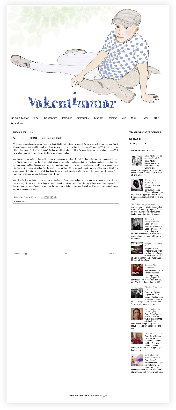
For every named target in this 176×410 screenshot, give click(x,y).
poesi (24, 201)
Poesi (145, 118)
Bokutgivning (50, 118)
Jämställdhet (83, 118)
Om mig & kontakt (19, 118)
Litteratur (112, 118)
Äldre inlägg (113, 254)
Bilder (36, 118)
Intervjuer (67, 118)
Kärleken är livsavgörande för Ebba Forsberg (152, 221)
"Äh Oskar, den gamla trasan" (144, 204)
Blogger (103, 395)
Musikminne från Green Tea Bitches (153, 356)
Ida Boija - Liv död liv (154, 333)
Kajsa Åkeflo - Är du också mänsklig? (153, 157)
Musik (134, 118)
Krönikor (98, 118)
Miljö (124, 118)
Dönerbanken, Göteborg (151, 181)
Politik (156, 118)
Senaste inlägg (20, 254)
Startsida (67, 254)
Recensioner (17, 123)
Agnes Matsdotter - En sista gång (153, 310)
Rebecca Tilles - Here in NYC (151, 266)
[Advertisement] (66, 228)
